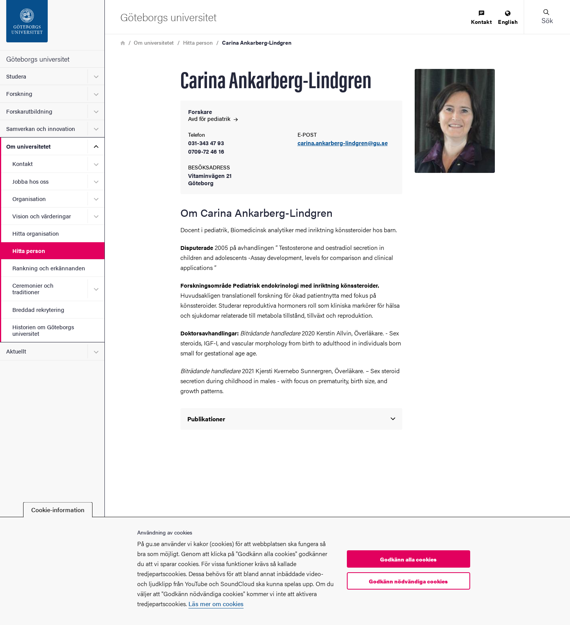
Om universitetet (28, 146)
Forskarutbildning (29, 111)
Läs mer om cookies (216, 603)
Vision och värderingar (41, 216)
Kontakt (22, 163)
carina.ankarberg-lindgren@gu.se (343, 143)
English (508, 17)
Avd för (213, 118)
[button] (547, 17)
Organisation (29, 198)
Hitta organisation (35, 233)
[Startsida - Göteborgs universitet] (52, 25)
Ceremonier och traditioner (33, 288)
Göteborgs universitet (37, 59)
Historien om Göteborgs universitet (43, 330)
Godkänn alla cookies (408, 559)
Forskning (19, 93)
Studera (16, 76)
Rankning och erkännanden (48, 268)
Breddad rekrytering (38, 309)
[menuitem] (481, 17)
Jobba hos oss (30, 181)
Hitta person (28, 250)
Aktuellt (16, 351)
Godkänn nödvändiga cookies (408, 581)
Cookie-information (57, 509)
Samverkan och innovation (40, 128)
